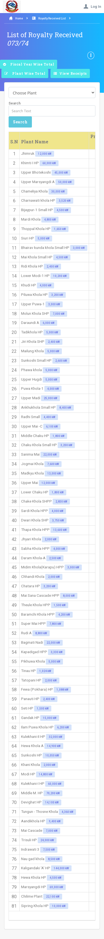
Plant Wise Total (24, 73)
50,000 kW (65, 182)
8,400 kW (65, 407)
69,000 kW (56, 887)
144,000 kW (61, 868)
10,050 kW (52, 755)
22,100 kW (52, 896)
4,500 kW (62, 210)
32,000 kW (55, 736)
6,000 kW (48, 322)
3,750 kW (58, 520)
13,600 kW (60, 529)
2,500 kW (55, 558)
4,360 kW (67, 811)
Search (15, 103)
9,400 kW (54, 821)
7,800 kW (55, 623)
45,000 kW (61, 172)
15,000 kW (49, 718)
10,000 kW (58, 906)
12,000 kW (44, 153)
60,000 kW (49, 163)
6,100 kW (52, 426)
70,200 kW (53, 793)
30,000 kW (58, 191)
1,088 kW (62, 689)
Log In (92, 7)
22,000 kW (50, 454)
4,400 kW (49, 417)
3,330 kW (56, 652)
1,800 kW (58, 436)
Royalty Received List (52, 18)
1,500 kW (59, 605)
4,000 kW (45, 285)
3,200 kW (57, 294)
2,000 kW (50, 539)
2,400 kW (52, 266)
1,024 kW (45, 671)
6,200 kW (63, 727)
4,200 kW (64, 614)
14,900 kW (53, 746)
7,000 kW (58, 313)
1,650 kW (60, 229)
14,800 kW (45, 774)
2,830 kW (61, 501)
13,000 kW (54, 473)
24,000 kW (47, 840)
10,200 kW (60, 276)
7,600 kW (53, 464)
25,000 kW (50, 398)
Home (19, 18)
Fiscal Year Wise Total (28, 64)
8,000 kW (69, 595)
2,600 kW (61, 360)
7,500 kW (49, 849)
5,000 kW (43, 238)
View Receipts (70, 73)
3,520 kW (64, 200)
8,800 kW (41, 633)
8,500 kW (54, 859)
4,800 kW (50, 219)
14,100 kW (52, 802)
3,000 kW (79, 247)
